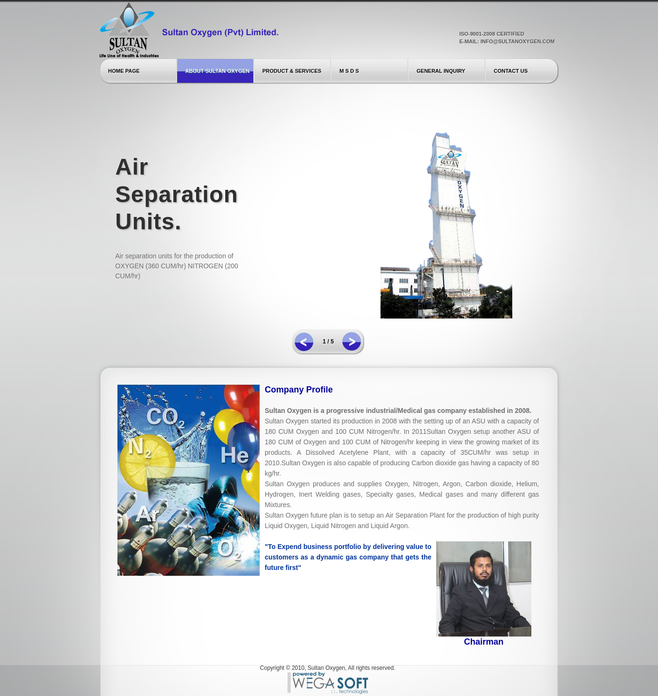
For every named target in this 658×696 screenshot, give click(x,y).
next (351, 341)
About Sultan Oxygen (217, 71)
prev (304, 342)
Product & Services (291, 71)
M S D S (349, 71)
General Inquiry (441, 71)
